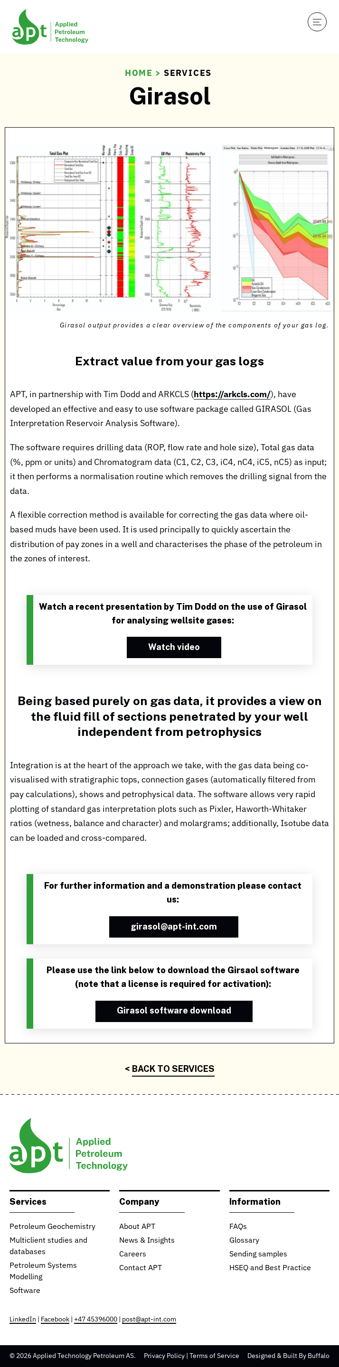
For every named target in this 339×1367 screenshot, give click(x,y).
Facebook (55, 1319)
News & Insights (147, 1241)
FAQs (238, 1227)
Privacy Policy (164, 1356)
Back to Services (173, 1068)
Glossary (244, 1241)
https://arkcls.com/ (232, 395)
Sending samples (258, 1254)
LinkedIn (22, 1319)
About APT (137, 1227)
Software (24, 1291)
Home (139, 73)
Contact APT (140, 1268)
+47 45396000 (95, 1319)
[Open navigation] (317, 21)
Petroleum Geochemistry (52, 1227)
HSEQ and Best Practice (270, 1268)
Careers (132, 1254)
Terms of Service (214, 1356)
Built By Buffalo (306, 1356)
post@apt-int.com (149, 1319)
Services (188, 73)
